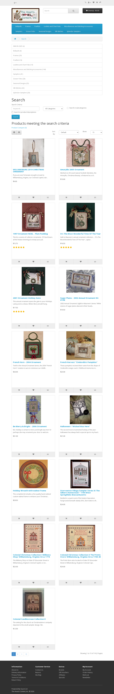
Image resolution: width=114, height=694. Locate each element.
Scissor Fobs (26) (19, 79)
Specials (62, 677)
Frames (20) (17, 55)
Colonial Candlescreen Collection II (29, 619)
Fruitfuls (37, 26)
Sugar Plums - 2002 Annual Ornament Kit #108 (79, 299)
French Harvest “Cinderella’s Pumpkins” (78, 362)
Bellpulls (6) (17, 51)
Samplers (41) (18, 74)
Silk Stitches (59, 31)
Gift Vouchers (63, 672)
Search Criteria (17, 105)
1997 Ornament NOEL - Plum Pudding (30, 233)
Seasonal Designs (45, 31)
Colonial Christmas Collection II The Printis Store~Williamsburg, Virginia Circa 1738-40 (80, 556)
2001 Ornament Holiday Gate (27, 298)
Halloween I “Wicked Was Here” (75, 426)
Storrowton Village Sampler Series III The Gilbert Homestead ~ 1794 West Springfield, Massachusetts (80, 492)
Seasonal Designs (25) (21, 83)
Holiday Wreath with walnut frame (29, 490)
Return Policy (16, 680)
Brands (61, 670)
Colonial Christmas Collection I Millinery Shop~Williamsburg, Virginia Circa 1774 (32, 556)
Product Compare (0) (19, 128)
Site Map (38, 675)
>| (26, 654)
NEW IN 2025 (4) (18, 46)
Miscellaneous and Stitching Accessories (78, 26)
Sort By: (53, 132)
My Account (87, 670)
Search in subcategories (76, 108)
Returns (38, 672)
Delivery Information (19, 672)
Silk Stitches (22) (18, 88)
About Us (15, 670)
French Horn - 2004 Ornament (27, 362)
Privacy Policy (16, 675)
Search (23, 39)
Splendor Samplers (73, 31)
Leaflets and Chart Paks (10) (23, 65)
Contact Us (39, 670)
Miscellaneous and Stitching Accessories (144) (29, 69)
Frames (28, 26)
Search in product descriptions (24, 112)
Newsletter (86, 677)
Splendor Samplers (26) (21, 93)
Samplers (19, 31)
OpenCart (24, 689)
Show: (85, 131)
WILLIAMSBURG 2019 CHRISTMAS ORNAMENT (28, 170)
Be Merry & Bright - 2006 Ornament (30, 426)
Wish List (86, 675)
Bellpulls (19, 26)
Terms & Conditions (19, 677)
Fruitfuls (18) (17, 60)
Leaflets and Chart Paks (52, 26)
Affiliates (62, 675)
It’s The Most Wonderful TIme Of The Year (80, 233)
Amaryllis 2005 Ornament (72, 169)
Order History (88, 672)
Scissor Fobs (30, 31)
